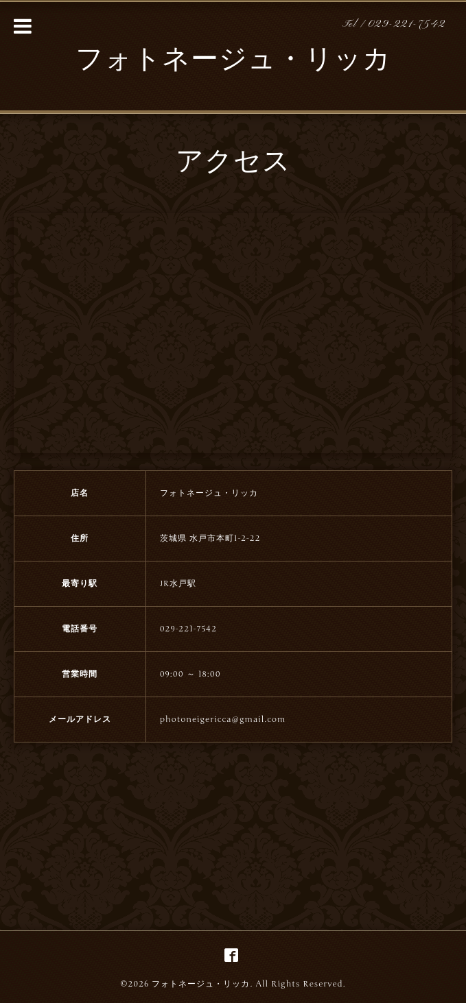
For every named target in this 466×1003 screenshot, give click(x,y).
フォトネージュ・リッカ (233, 61)
